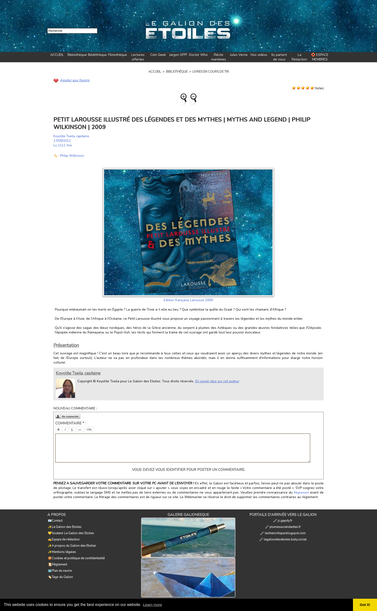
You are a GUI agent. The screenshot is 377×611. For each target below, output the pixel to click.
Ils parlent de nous (279, 57)
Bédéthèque (97, 54)
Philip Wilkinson (72, 155)
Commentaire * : (70, 423)
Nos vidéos (259, 54)
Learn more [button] (153, 605)
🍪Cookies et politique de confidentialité (75, 552)
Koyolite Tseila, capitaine (72, 136)
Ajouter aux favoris (74, 80)
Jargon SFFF (178, 54)
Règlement (301, 492)
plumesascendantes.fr (283, 525)
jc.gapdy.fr (282, 520)
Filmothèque (117, 54)
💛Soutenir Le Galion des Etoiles (70, 530)
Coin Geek (158, 54)
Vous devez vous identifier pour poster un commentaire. (188, 469)
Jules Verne (239, 54)
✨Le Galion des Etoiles (64, 525)
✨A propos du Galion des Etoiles (71, 541)
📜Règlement (57, 557)
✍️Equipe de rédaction (63, 536)
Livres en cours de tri (210, 72)
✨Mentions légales (61, 546)
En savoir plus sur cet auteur (216, 380)
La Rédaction (299, 57)
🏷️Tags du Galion (59, 568)
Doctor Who (198, 54)
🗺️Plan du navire (59, 562)
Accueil (154, 72)
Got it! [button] (365, 605)
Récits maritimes (218, 57)
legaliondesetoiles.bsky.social (283, 536)
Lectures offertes (138, 57)
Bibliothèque (77, 54)
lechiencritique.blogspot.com (283, 530)
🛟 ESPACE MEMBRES (319, 57)
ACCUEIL (57, 54)
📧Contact (54, 520)
